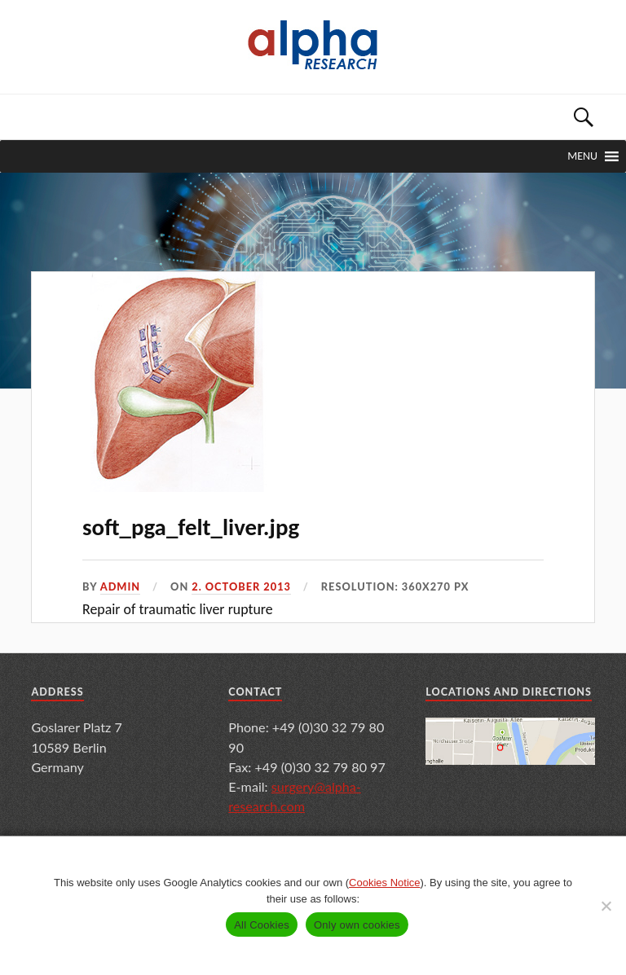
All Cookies (261, 925)
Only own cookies (357, 925)
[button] (582, 156)
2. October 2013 (241, 586)
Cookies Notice (384, 882)
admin (120, 586)
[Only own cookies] (605, 906)
